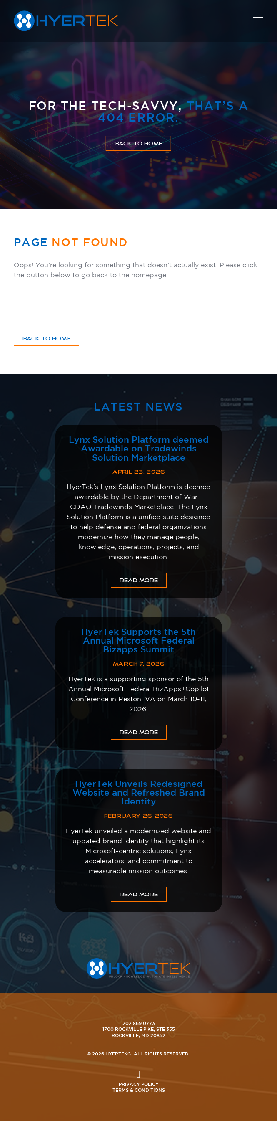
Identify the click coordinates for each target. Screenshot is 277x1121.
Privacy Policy (139, 1084)
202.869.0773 (138, 1023)
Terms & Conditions (138, 1090)
